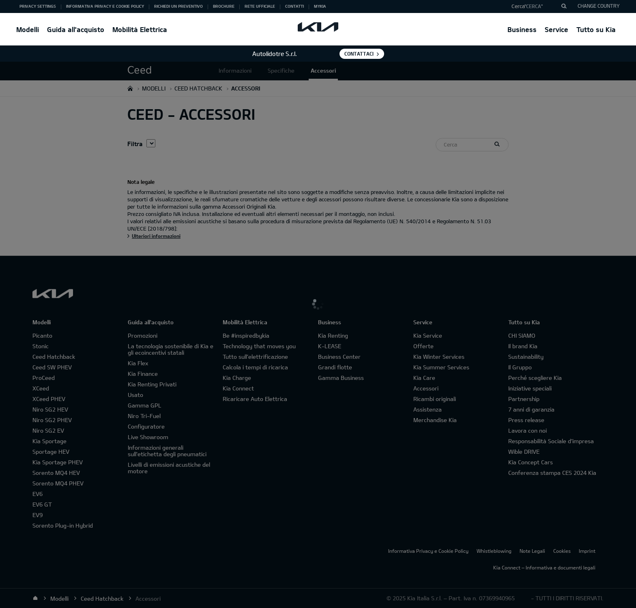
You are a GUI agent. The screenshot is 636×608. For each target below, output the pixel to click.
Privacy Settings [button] (37, 6)
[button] (536, 6)
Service (556, 29)
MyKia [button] (320, 6)
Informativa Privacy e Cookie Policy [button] (105, 6)
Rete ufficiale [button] (260, 6)
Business (522, 29)
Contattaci (359, 53)
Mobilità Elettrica (139, 29)
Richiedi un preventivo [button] (178, 6)
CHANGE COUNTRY (599, 6)
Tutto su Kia (596, 29)
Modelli (27, 29)
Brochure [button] (223, 6)
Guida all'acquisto (75, 29)
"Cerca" (533, 6)
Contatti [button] (294, 6)
